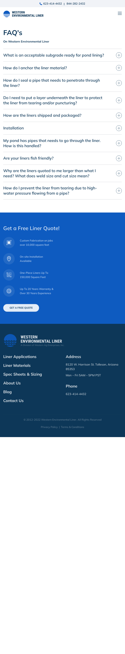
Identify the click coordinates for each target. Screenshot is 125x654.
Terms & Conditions (72, 644)
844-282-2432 (76, 3)
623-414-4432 (52, 3)
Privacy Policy (49, 644)
